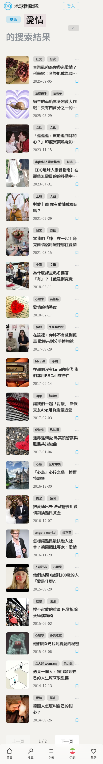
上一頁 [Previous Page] (21, 722)
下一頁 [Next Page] (82, 722)
